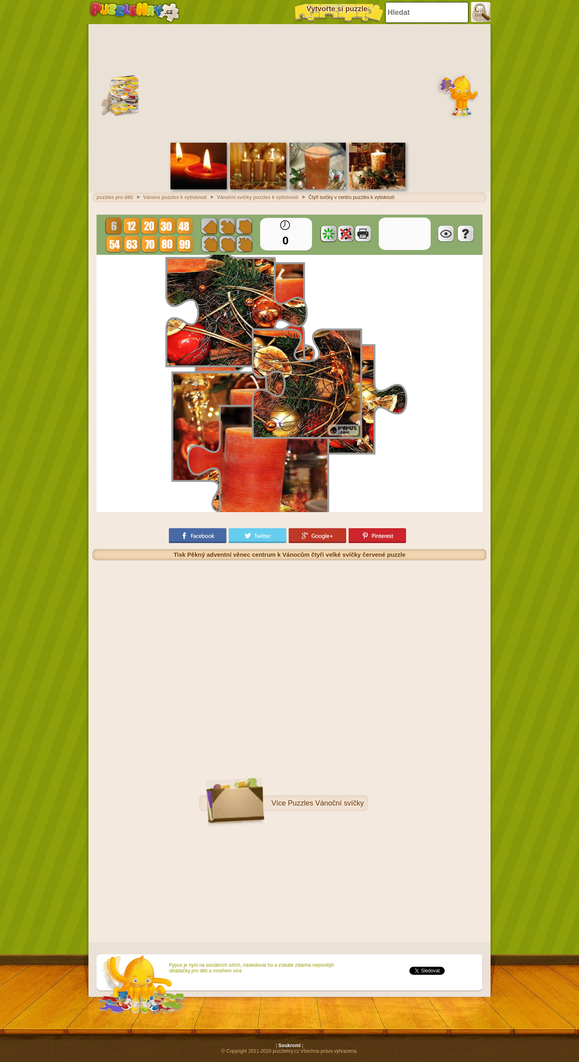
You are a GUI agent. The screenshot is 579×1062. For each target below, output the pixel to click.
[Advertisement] (289, 82)
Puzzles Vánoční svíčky (326, 803)
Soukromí (289, 1045)
